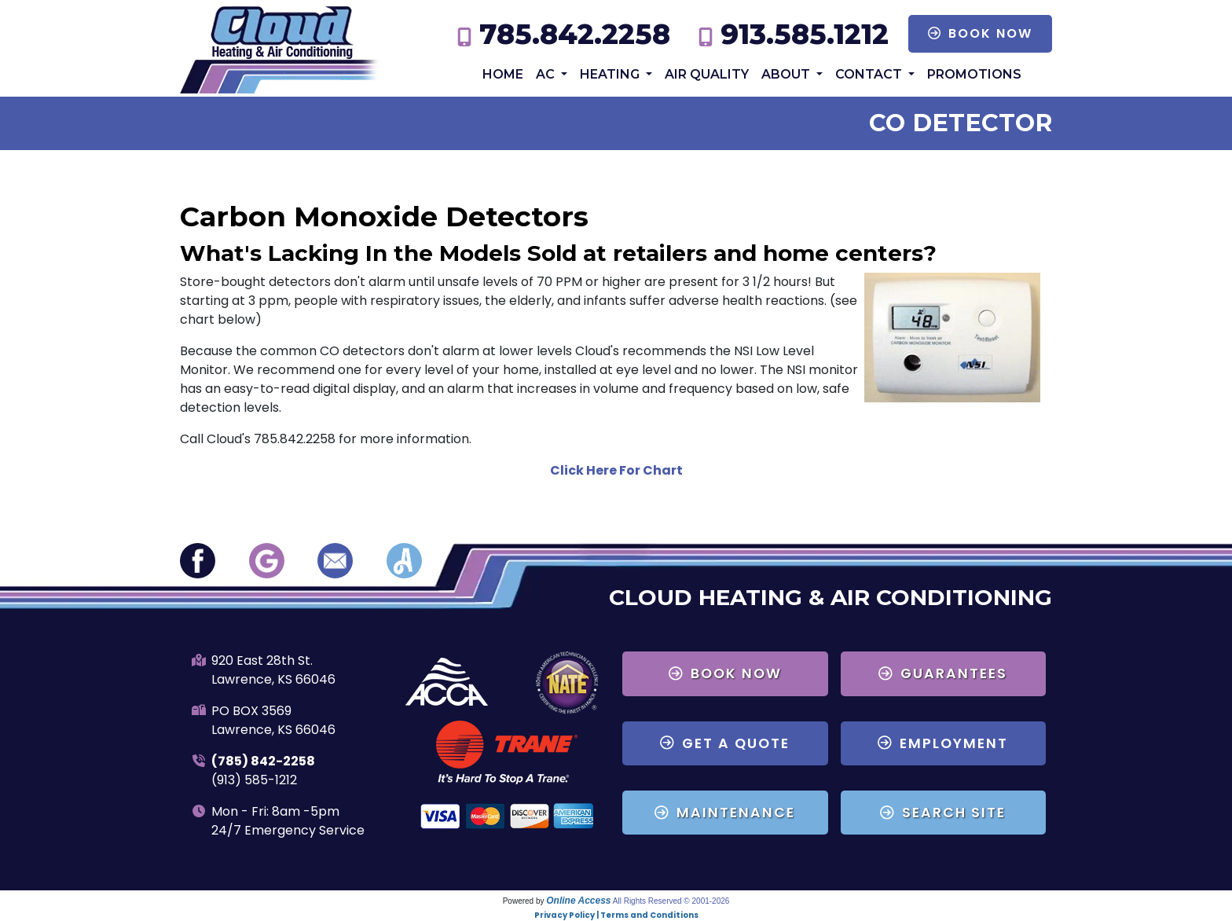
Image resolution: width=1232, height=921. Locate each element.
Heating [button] (611, 74)
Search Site (943, 812)
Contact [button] (870, 74)
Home (502, 74)
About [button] (787, 74)
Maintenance (724, 812)
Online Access (578, 900)
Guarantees (942, 673)
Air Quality (707, 74)
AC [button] (547, 74)
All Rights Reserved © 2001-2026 (671, 901)
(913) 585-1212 (254, 780)
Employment (943, 743)
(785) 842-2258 (263, 761)
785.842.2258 (574, 34)
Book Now (980, 33)
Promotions (974, 74)
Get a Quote (725, 743)
